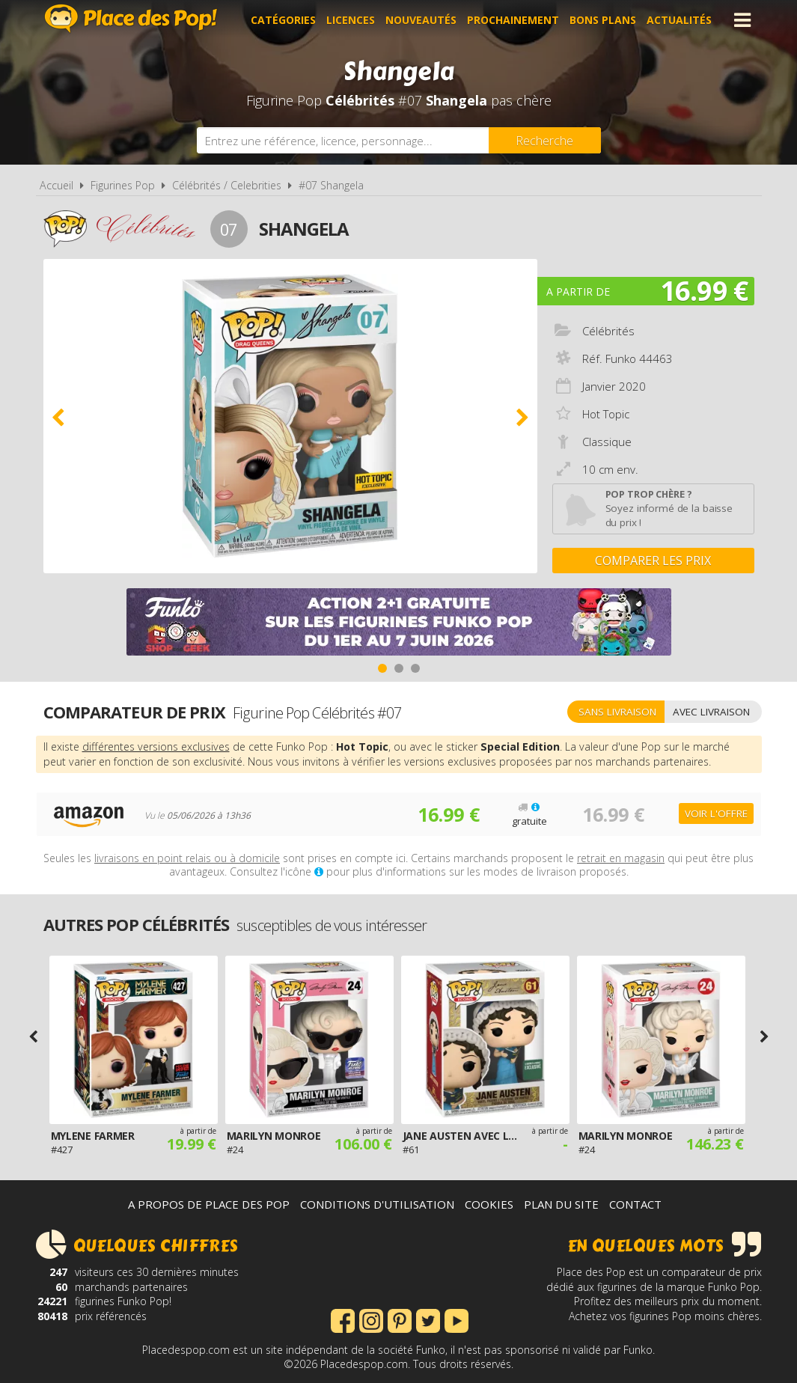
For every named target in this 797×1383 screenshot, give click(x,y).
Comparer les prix (653, 560)
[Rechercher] (545, 140)
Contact (635, 1204)
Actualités (679, 20)
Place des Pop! (131, 18)
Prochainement (513, 20)
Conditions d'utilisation (377, 1204)
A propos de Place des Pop (209, 1204)
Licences (350, 20)
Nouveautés (420, 20)
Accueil (56, 185)
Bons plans (602, 20)
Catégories (283, 20)
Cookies (489, 1204)
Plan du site (561, 1204)
